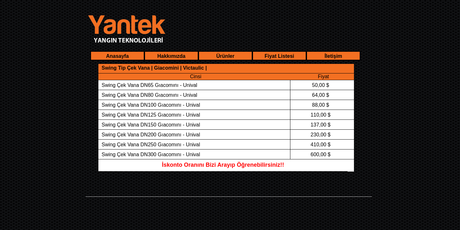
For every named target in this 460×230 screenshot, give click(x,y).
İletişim (333, 56)
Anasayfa (117, 56)
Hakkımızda (171, 56)
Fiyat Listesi (279, 56)
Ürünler (225, 56)
